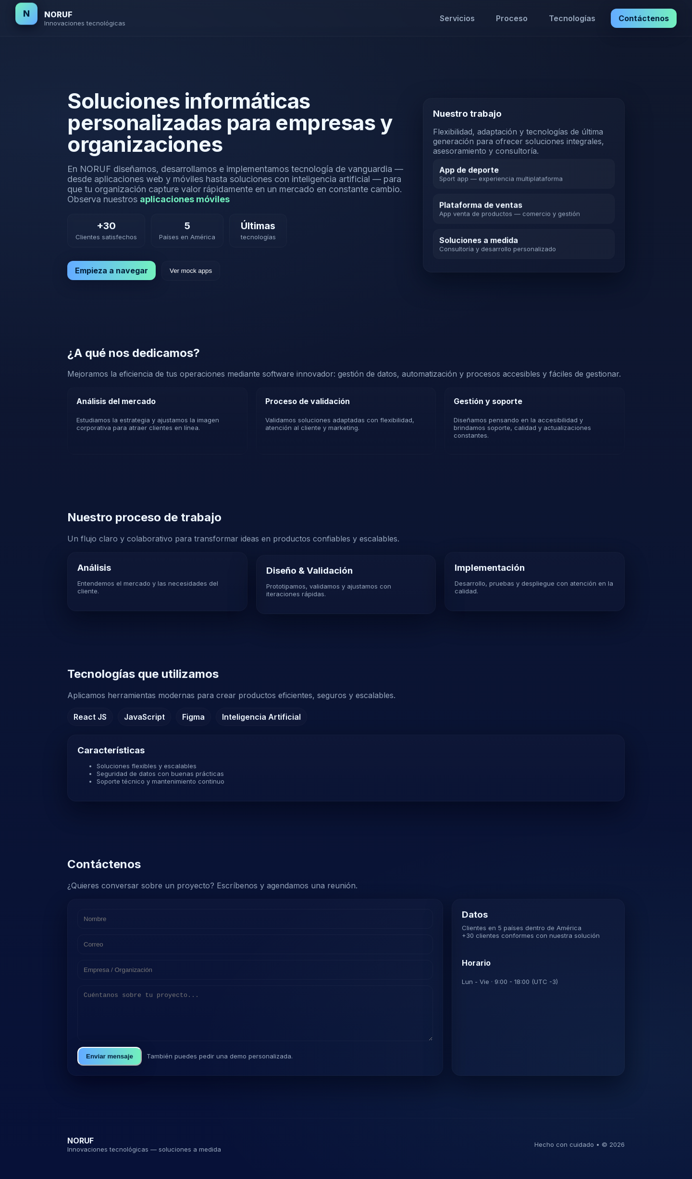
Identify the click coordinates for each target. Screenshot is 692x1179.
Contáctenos (643, 18)
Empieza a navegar (111, 270)
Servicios (457, 18)
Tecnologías (572, 18)
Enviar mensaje (109, 1071)
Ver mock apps (191, 270)
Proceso (512, 18)
